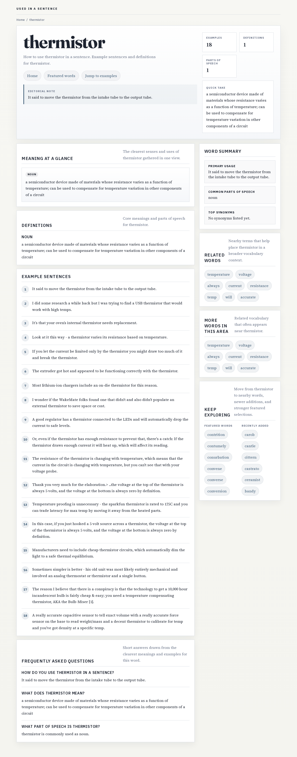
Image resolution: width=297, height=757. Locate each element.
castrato (252, 468)
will (228, 297)
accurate (248, 297)
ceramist (252, 479)
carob (250, 434)
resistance (259, 285)
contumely (216, 445)
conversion (217, 491)
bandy (250, 491)
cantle (250, 445)
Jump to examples (101, 75)
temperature (218, 274)
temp (212, 297)
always (213, 285)
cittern (250, 457)
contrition (216, 434)
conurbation (218, 457)
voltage (245, 274)
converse (215, 479)
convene (214, 468)
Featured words (61, 75)
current (235, 285)
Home (20, 20)
